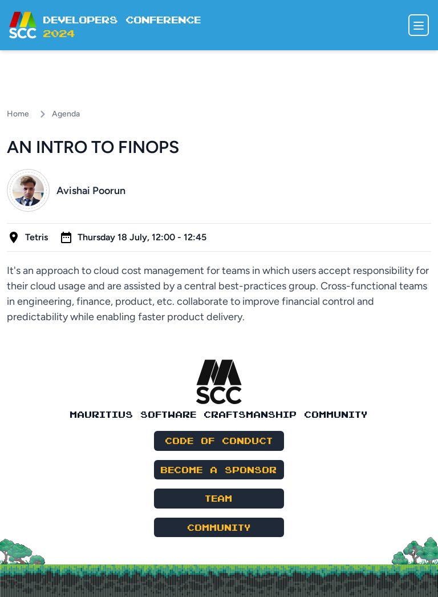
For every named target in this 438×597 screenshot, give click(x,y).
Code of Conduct (219, 440)
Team (219, 498)
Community (219, 527)
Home (18, 114)
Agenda (66, 114)
